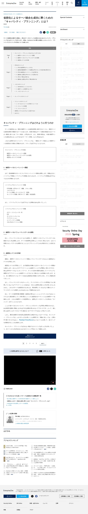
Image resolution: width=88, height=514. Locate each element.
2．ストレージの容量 (21, 106)
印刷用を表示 (8, 388)
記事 (52, 3)
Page (8, 72)
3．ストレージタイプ (21, 108)
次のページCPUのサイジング (29, 336)
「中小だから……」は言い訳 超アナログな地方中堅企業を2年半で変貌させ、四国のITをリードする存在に (17, 466)
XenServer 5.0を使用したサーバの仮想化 (17, 403)
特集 (62, 3)
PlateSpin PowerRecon (26, 320)
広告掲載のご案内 (78, 496)
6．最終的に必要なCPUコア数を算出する (26, 79)
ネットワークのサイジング (21, 96)
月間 (78, 43)
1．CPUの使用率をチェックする (24, 67)
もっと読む (9, 405)
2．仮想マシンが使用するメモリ (24, 89)
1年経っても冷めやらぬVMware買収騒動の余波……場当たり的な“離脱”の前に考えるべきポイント (45, 474)
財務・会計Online (34, 503)
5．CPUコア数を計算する (22, 77)
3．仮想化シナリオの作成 (22, 60)
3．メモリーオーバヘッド (22, 91)
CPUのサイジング (19, 65)
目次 (42, 48)
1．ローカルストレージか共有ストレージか (27, 103)
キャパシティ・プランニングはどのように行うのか (28, 53)
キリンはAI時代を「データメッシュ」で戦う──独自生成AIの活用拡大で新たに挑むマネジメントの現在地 (17, 452)
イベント (57, 3)
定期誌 (67, 3)
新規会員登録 (72, 126)
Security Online (8, 503)
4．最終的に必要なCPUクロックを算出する (27, 74)
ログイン (72, 130)
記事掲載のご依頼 (65, 496)
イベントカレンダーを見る (72, 246)
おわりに (17, 113)
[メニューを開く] (3, 3)
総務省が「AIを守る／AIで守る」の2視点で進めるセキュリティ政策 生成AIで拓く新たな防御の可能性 (45, 461)
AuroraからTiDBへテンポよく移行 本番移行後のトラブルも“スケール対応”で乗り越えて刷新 (17, 472)
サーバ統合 (12, 32)
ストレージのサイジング (21, 101)
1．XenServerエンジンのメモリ (24, 86)
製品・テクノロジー (21, 32)
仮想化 (5, 32)
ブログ (31, 509)
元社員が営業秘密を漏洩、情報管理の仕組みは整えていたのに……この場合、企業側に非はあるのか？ (44, 447)
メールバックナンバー (72, 122)
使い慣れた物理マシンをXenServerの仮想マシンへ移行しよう (23, 398)
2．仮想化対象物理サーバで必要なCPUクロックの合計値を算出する (33, 70)
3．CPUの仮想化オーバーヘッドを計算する (27, 72)
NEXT (43, 343)
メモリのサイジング (20, 84)
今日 (66, 43)
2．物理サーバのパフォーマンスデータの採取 (27, 57)
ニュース (78, 144)
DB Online (19, 503)
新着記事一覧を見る (72, 213)
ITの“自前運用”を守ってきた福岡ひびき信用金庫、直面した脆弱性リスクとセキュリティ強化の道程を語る (45, 454)
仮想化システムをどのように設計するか (25, 110)
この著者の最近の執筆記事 (22, 423)
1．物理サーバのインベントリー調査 (25, 55)
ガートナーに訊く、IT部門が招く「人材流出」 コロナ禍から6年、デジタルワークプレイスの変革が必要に (45, 467)
